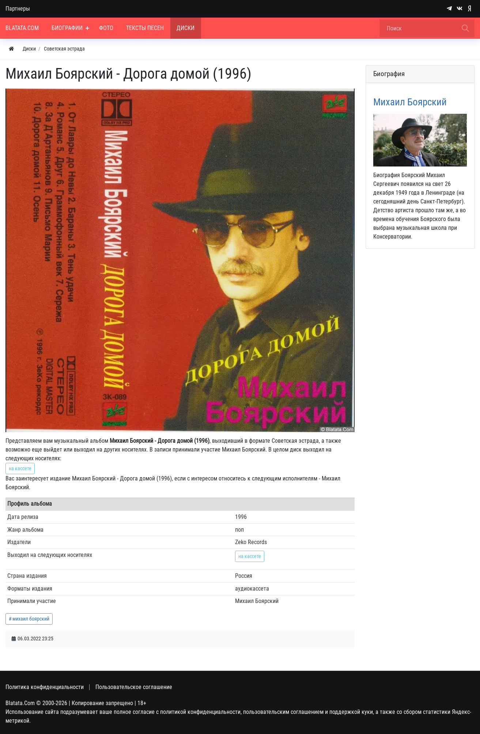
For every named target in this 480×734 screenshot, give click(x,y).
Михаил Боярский (410, 102)
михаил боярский (30, 619)
